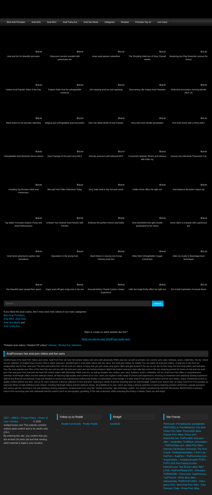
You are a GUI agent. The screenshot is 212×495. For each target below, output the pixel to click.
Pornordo (191, 449)
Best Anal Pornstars (16, 22)
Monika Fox (65, 345)
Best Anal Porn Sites (188, 485)
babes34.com (170, 467)
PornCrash (169, 424)
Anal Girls (36, 22)
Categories (109, 22)
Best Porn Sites (194, 445)
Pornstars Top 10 (143, 22)
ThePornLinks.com (196, 456)
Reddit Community (71, 424)
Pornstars (200, 470)
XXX (173, 463)
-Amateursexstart (188, 459)
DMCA (15, 418)
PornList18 (188, 431)
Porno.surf (190, 434)
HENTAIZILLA (170, 427)
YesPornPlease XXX (182, 470)
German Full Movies (174, 449)
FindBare (188, 442)
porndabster (198, 424)
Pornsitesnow (183, 424)
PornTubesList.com (186, 463)
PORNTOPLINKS (188, 481)
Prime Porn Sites (190, 488)
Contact (14, 421)
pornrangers (201, 442)
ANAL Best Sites (187, 477)
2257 (6, 418)
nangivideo (176, 442)
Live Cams (162, 22)
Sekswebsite (170, 481)
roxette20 (115, 424)
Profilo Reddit (90, 424)
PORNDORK (170, 474)
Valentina (76, 345)
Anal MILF (52, 22)
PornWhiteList (187, 427)
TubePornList (199, 474)
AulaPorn (179, 456)
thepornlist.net (170, 438)
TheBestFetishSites (182, 452)
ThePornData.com (175, 445)
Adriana (52, 345)
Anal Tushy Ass (70, 22)
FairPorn (168, 456)
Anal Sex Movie (91, 22)
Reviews (125, 22)
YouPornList (170, 477)
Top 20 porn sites (188, 467)
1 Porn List (200, 452)
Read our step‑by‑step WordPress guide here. (106, 339)
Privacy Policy (28, 418)
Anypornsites (170, 459)
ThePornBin (186, 438)
